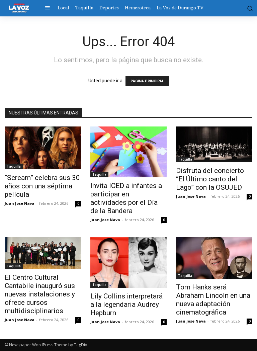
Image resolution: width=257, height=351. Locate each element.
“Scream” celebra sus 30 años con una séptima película (42, 186)
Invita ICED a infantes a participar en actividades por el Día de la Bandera (126, 198)
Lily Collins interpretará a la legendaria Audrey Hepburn (126, 304)
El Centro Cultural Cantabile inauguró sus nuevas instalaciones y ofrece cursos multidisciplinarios (40, 294)
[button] (249, 8)
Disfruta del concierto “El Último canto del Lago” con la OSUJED (210, 179)
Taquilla (14, 166)
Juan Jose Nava (19, 203)
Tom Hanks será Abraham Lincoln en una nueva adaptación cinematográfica (213, 299)
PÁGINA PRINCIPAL (147, 81)
